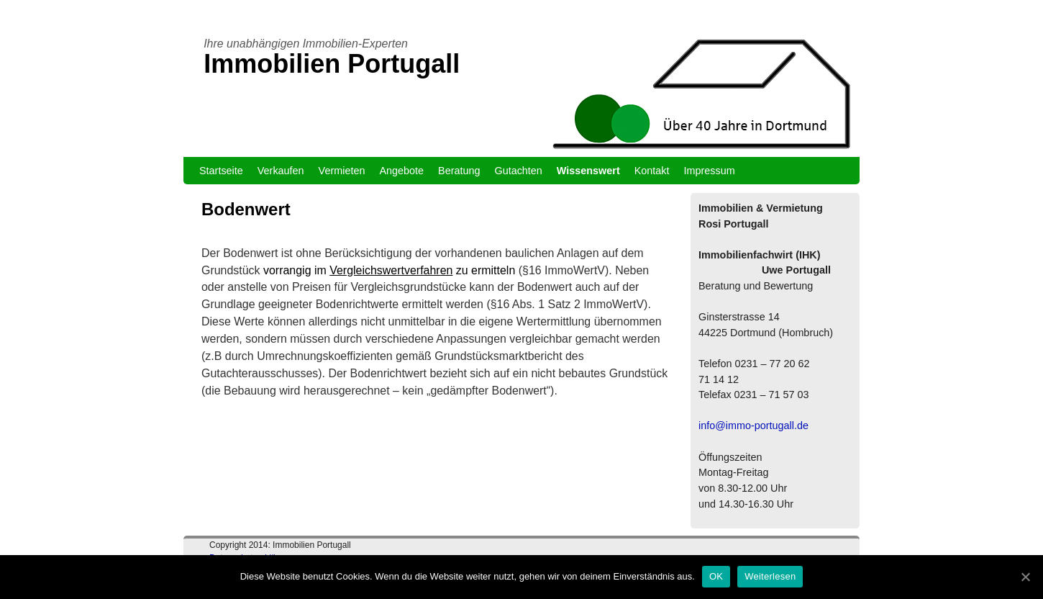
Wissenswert (588, 170)
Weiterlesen (770, 576)
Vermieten (342, 170)
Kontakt (652, 170)
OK (716, 576)
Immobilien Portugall (332, 63)
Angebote (401, 170)
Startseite (221, 170)
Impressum (709, 170)
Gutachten (518, 170)
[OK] (1025, 576)
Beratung (459, 170)
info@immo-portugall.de (753, 425)
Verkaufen (281, 170)
